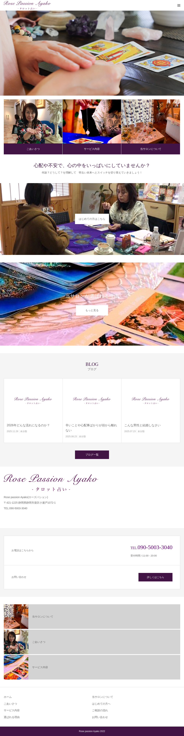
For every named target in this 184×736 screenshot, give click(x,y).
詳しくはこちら (155, 577)
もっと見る (92, 310)
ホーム (8, 696)
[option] (92, 53)
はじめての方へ (101, 703)
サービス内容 (92, 148)
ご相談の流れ (100, 710)
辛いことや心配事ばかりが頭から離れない (91, 428)
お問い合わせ (100, 717)
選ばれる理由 (12, 717)
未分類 (23, 431)
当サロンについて (150, 148)
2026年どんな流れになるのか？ (28, 425)
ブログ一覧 (92, 454)
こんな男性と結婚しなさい (142, 425)
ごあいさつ (33, 148)
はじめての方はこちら (92, 218)
